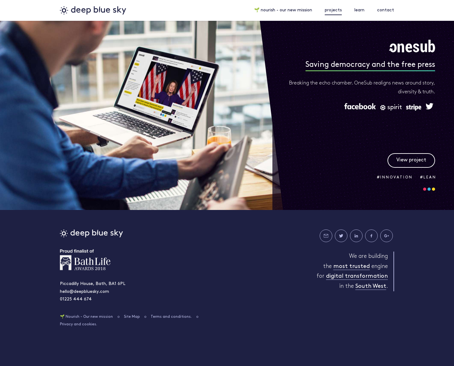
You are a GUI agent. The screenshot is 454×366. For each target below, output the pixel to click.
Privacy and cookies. (78, 324)
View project (411, 160)
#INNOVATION (395, 177)
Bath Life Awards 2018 (85, 260)
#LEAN (428, 177)
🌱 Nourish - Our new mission (86, 317)
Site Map (132, 317)
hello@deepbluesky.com (84, 291)
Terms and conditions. (171, 317)
